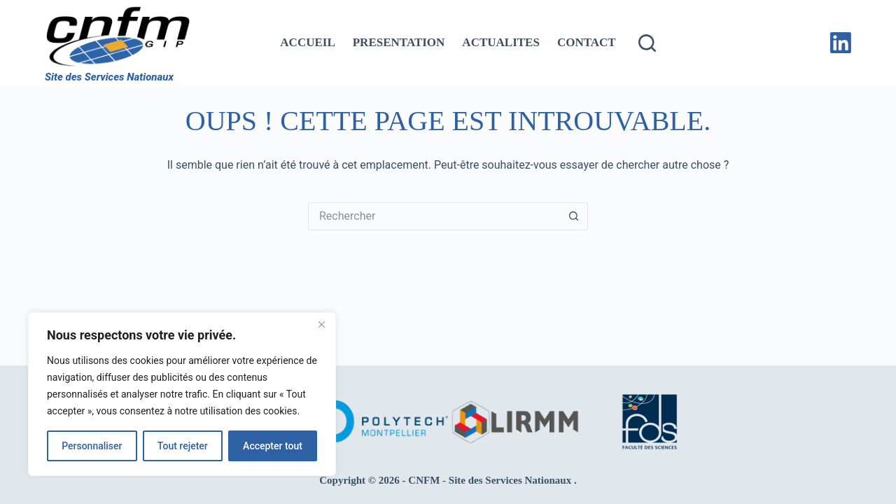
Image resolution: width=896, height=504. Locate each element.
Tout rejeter (183, 445)
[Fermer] (321, 324)
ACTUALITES (501, 42)
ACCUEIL (307, 42)
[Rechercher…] (434, 216)
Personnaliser (92, 445)
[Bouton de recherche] (574, 216)
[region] (182, 394)
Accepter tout (272, 445)
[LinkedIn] (840, 42)
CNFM (424, 480)
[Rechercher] (647, 43)
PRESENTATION (399, 42)
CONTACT (586, 42)
